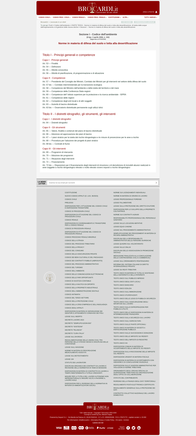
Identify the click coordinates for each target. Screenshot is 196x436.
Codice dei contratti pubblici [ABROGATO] (83, 261)
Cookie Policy (109, 420)
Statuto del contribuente (126, 378)
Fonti (50, 25)
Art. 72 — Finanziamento (53, 162)
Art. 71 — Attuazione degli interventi (58, 159)
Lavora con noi (98, 423)
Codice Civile (44, 17)
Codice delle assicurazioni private (81, 254)
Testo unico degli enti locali (127, 282)
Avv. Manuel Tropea (105, 414)
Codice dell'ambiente (62, 25)
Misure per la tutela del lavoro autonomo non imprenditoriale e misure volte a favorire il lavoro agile (86, 378)
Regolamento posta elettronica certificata (134, 385)
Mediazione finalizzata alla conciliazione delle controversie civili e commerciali (132, 257)
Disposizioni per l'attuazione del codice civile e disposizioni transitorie (86, 207)
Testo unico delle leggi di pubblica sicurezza (135, 298)
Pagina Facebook (128, 427)
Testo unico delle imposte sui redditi (131, 336)
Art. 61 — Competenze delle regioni (58, 98)
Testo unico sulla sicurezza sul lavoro (132, 318)
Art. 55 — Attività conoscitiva (55, 70)
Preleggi (69, 203)
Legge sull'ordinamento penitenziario (131, 261)
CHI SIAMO (126, 22)
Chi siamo (119, 420)
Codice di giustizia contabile (78, 281)
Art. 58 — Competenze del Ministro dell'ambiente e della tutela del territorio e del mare (80, 88)
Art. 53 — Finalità (50, 63)
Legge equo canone (123, 227)
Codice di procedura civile (77, 211)
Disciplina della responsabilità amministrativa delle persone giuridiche (132, 239)
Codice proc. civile (61, 17)
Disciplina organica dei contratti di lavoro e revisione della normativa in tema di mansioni (85, 367)
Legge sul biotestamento (76, 356)
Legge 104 (69, 359)
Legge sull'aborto (73, 316)
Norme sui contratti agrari (126, 215)
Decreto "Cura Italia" (74, 333)
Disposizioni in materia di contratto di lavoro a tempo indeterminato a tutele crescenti (86, 372)
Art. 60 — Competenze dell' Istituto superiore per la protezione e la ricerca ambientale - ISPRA (84, 94)
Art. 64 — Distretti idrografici (55, 123)
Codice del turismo (74, 267)
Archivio (126, 420)
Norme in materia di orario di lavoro (130, 196)
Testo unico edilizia (123, 288)
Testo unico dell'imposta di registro (131, 340)
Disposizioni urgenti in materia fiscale (131, 357)
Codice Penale (78, 17)
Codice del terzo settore (77, 298)
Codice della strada (74, 240)
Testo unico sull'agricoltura (127, 321)
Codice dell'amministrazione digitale (82, 291)
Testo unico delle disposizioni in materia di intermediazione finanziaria (133, 313)
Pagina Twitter (133, 427)
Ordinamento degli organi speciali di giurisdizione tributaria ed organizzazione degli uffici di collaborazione (133, 372)
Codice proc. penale (96, 17)
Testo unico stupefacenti (125, 295)
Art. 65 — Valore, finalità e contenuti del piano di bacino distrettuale (72, 131)
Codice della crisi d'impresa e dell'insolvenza (86, 304)
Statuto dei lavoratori (75, 362)
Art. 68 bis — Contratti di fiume (56, 144)
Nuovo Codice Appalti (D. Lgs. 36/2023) (81, 196)
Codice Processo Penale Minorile (80, 237)
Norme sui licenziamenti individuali (130, 192)
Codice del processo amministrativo (82, 264)
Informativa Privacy (97, 420)
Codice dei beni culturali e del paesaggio (84, 257)
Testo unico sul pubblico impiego (129, 278)
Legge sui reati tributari (125, 270)
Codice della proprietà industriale (81, 288)
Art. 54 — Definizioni (51, 67)
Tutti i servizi (150, 17)
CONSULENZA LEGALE (144, 22)
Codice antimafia (72, 294)
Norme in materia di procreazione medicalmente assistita (80, 351)
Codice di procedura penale (78, 228)
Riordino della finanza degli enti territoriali (135, 381)
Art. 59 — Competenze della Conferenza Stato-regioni (66, 91)
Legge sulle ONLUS (122, 247)
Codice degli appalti (74, 308)
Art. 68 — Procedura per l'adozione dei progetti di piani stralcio (70, 141)
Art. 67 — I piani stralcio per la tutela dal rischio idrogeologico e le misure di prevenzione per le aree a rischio (90, 137)
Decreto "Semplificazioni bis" (78, 323)
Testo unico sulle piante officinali (130, 324)
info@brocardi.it (84, 420)
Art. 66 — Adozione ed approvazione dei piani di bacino (67, 134)
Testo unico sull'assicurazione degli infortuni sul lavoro (131, 303)
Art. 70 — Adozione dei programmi (57, 155)
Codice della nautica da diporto (80, 284)
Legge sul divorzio (73, 337)
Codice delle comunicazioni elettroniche (84, 274)
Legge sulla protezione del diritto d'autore (134, 206)
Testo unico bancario (124, 285)
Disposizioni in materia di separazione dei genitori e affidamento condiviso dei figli (84, 312)
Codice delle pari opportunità (79, 277)
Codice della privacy (74, 247)
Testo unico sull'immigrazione (128, 292)
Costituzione (113, 17)
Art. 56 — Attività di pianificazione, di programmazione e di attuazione (73, 73)
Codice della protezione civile (79, 301)
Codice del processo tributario (79, 244)
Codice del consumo (74, 251)
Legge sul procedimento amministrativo (132, 230)
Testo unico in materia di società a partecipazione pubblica (129, 329)
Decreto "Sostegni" (74, 327)
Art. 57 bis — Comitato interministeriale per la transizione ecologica (72, 85)
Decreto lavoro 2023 (74, 320)
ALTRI (125, 17)
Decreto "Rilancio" (73, 330)
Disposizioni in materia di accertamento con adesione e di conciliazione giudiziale (134, 361)
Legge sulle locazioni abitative (128, 223)
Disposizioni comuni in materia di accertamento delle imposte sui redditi (132, 347)
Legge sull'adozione (74, 347)
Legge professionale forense (128, 199)
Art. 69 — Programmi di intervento (57, 152)
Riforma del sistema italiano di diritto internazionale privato (131, 265)
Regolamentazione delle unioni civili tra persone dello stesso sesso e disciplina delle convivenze (86, 342)
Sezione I (107, 27)
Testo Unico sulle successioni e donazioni (133, 333)
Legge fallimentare (123, 203)
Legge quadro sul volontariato (128, 244)
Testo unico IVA (121, 343)
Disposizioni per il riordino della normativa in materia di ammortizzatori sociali (86, 384)
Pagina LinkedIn (139, 427)
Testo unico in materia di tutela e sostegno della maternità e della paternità (134, 274)
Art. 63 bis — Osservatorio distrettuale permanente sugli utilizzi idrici (72, 107)
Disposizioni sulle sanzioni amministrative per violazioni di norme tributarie (135, 366)
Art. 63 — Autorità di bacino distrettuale (59, 104)
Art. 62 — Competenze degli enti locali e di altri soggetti (67, 101)
